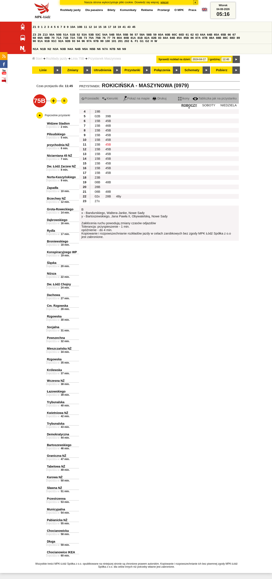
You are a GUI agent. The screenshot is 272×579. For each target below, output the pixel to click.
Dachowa (53, 295)
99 (101, 41)
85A (179, 37)
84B (172, 37)
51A (65, 34)
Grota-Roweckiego (60, 209)
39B (108, 116)
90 (34, 41)
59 (155, 34)
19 (119, 27)
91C (54, 41)
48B (108, 182)
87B (204, 37)
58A (142, 34)
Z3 (34, 34)
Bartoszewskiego (59, 445)
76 (104, 37)
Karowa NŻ (55, 477)
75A (91, 37)
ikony (183, 98)
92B (67, 41)
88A (211, 37)
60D (181, 34)
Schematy (191, 70)
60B (167, 34)
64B (209, 34)
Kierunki (110, 98)
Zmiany (72, 70)
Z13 (45, 34)
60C (174, 34)
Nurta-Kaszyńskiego (61, 177)
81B (140, 37)
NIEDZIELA (228, 105)
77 (108, 37)
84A (165, 37)
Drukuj (159, 98)
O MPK (179, 10)
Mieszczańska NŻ (59, 348)
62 (192, 34)
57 (136, 34)
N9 (124, 49)
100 (107, 41)
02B (97, 116)
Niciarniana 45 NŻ (59, 155)
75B (98, 37)
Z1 (34, 27)
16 (104, 27)
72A (72, 37)
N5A (85, 49)
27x (97, 201)
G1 (142, 41)
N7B (112, 49)
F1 (136, 41)
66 (229, 34)
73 (85, 37)
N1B (43, 49)
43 (129, 27)
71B (65, 37)
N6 (99, 49)
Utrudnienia (102, 70)
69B (47, 37)
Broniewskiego (57, 241)
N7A (105, 49)
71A (58, 37)
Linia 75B (77, 58)
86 (192, 37)
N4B (78, 49)
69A (40, 37)
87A (197, 37)
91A (40, 41)
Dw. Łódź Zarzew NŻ (61, 166)
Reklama (147, 10)
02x (97, 196)
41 (124, 27)
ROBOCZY (189, 105)
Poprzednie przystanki (57, 115)
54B (111, 34)
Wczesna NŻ (55, 380)
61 (187, 34)
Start (37, 58)
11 (85, 27)
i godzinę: (215, 59)
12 (90, 27)
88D (232, 37)
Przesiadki (90, 98)
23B (97, 177)
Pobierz (221, 70)
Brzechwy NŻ (56, 198)
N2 (49, 49)
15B (97, 121)
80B (126, 37)
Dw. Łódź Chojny (59, 284)
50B (58, 34)
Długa (51, 541)
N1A (36, 49)
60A (160, 34)
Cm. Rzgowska (57, 305)
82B (153, 37)
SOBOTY (208, 105)
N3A (56, 49)
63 (197, 34)
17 (109, 27)
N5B (92, 49)
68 (34, 37)
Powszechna (56, 338)
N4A (70, 49)
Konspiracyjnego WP (62, 252)
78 (113, 37)
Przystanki (132, 70)
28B (97, 187)
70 (53, 37)
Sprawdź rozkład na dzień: (174, 59)
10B (79, 27)
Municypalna (56, 509)
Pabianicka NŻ (57, 520)
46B (108, 125)
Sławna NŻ (54, 488)
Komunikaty (128, 10)
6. (132, 41)
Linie (43, 70)
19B (97, 111)
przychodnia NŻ (58, 145)
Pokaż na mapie (136, 98)
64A (202, 34)
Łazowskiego (56, 391)
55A (118, 34)
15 (100, 27)
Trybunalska (55, 402)
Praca (192, 10)
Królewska (54, 370)
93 (73, 41)
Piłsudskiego (56, 134)
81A (133, 37)
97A (89, 41)
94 (78, 41)
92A (60, 41)
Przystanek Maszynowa (104, 58)
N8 (119, 49)
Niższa (51, 273)
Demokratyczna (58, 434)
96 (83, 41)
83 (159, 37)
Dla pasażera (94, 10)
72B (79, 37)
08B (97, 182)
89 (238, 37)
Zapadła (52, 187)
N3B (63, 49)
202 (126, 41)
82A (146, 37)
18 (114, 27)
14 (95, 27)
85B (186, 37)
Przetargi (163, 10)
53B (91, 34)
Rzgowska (54, 316)
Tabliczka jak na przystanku (215, 98)
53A (84, 34)
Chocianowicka (58, 530)
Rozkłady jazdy (56, 58)
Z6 (39, 34)
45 (133, 27)
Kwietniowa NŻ (57, 413)
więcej (165, 2)
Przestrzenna (56, 498)
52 (78, 34)
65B (223, 34)
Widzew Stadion (58, 123)
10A (72, 27)
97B (96, 41)
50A (51, 34)
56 (131, 34)
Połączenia (162, 70)
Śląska (51, 263)
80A (119, 37)
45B (108, 121)
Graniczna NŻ (56, 455)
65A (216, 34)
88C (225, 37)
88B (218, 37)
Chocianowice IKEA (61, 552)
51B (72, 34)
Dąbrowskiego (57, 220)
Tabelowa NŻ (56, 466)
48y (118, 196)
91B (47, 41)
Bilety (111, 10)
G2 (147, 41)
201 (120, 41)
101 (114, 41)
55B (125, 34)
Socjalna (53, 327)
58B (149, 34)
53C (98, 34)
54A (105, 34)
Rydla (51, 230)
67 (234, 34)
